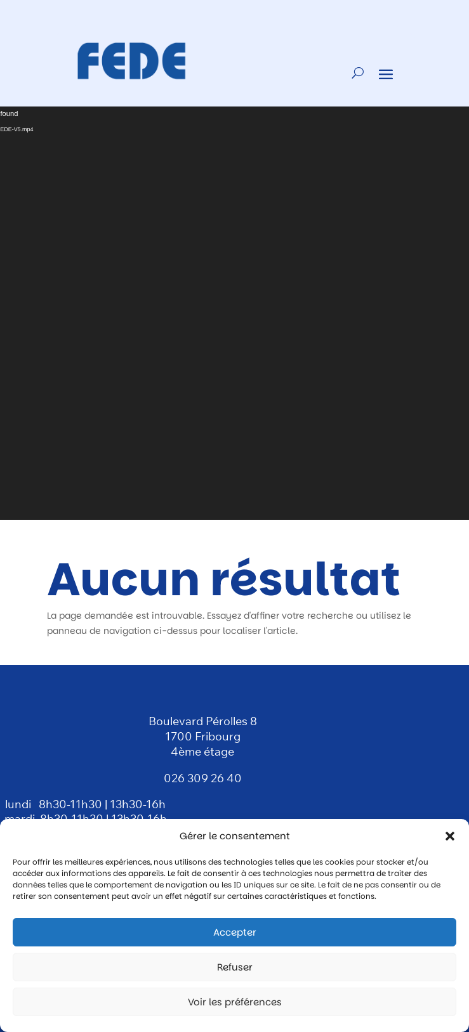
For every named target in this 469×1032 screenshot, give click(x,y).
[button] (450, 836)
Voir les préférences (235, 1002)
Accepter (234, 932)
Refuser (235, 967)
